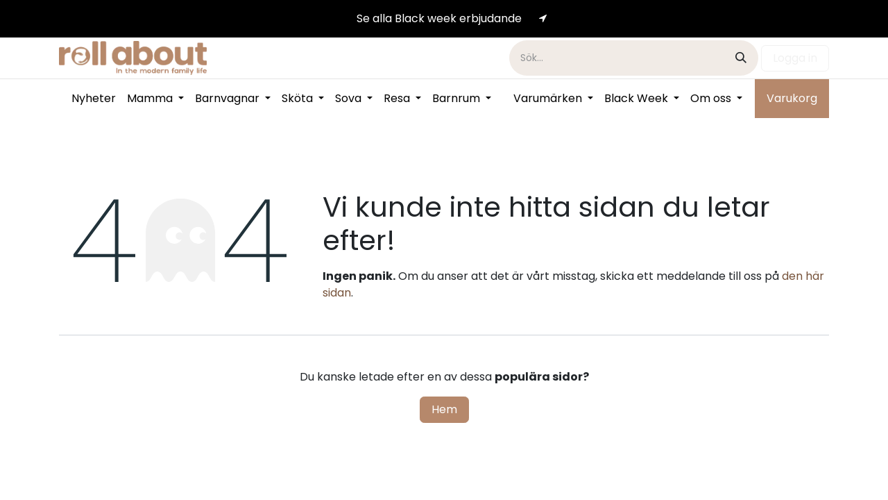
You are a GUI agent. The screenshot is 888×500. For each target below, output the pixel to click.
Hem (444, 409)
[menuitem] (93, 98)
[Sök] (741, 58)
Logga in (795, 58)
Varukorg (792, 98)
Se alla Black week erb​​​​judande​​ (439, 18)
